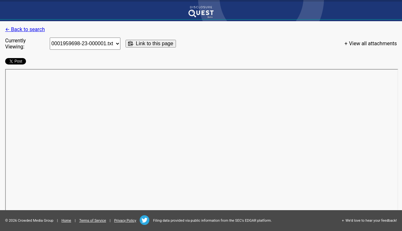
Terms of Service (92, 220)
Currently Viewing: (15, 44)
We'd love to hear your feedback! (371, 220)
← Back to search (25, 29)
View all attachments (373, 43)
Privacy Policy (125, 220)
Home (66, 220)
